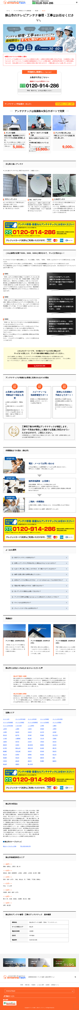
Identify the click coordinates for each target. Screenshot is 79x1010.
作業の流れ (27, 984)
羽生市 (17, 757)
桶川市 (54, 748)
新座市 (5, 745)
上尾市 (5, 729)
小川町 (5, 738)
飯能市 (54, 761)
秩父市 (54, 754)
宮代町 (30, 735)
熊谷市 (54, 751)
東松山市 (17, 748)
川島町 (54, 738)
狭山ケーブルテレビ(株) (9, 846)
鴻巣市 (17, 764)
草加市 (30, 757)
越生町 (17, 761)
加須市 (17, 732)
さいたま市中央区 (20, 719)
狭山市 (5, 754)
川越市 (5, 741)
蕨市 (54, 757)
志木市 (30, 741)
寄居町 (42, 735)
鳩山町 (5, 764)
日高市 (17, 745)
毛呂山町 (17, 751)
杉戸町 (5, 748)
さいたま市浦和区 (33, 722)
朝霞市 (42, 745)
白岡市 (17, 754)
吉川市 (42, 732)
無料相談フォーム (55, 984)
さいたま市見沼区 (8, 725)
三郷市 (54, 725)
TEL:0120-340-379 (25, 846)
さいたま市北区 (32, 719)
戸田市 (42, 741)
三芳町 (42, 725)
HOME (21, 984)
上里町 (17, 729)
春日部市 (30, 745)
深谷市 (30, 751)
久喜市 (30, 729)
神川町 (42, 754)
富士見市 (55, 735)
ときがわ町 (18, 725)
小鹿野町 (17, 738)
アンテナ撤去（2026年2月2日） (15, 641)
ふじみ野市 (31, 725)
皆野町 (30, 754)
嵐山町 (30, 738)
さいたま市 (6, 719)
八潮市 (5, 732)
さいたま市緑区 (44, 722)
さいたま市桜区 (19, 722)
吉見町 (54, 732)
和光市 (5, 735)
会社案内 (47, 984)
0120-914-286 (39, 366)
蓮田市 (42, 757)
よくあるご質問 (40, 984)
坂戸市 (17, 735)
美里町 (5, 757)
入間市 (54, 729)
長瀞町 (42, 761)
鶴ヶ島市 (30, 764)
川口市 (42, 738)
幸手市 (17, 741)
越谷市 (30, 761)
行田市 (5, 761)
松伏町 (42, 748)
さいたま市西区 (57, 722)
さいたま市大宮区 (58, 719)
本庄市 (54, 745)
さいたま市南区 (44, 719)
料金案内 (33, 984)
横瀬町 (5, 751)
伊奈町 (42, 729)
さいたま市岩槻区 (8, 722)
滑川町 (42, 751)
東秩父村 (30, 748)
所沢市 (54, 741)
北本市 (30, 732)
